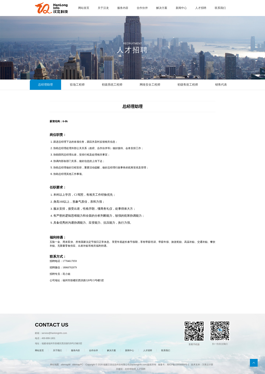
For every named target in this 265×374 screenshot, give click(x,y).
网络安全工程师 (150, 84)
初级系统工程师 (112, 84)
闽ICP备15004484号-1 (178, 364)
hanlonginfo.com (138, 364)
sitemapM (65, 364)
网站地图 (54, 364)
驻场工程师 (77, 84)
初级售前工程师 (187, 84)
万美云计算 (207, 364)
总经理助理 (45, 84)
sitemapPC (77, 364)
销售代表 (221, 84)
